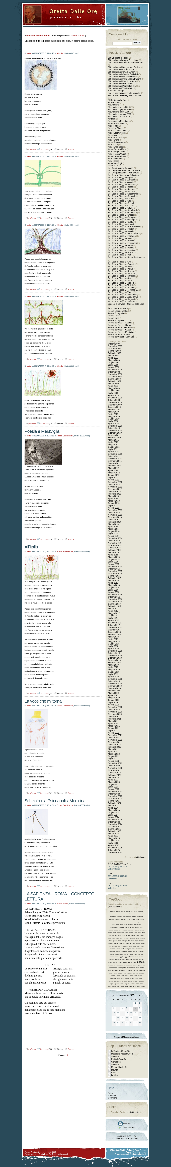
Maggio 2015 (114, 557)
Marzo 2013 (113, 496)
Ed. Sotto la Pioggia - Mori (119, 255)
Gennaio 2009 (114, 379)
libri (110, 946)
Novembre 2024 (115, 824)
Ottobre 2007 (114, 344)
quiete (115, 973)
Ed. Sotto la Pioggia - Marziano (122, 236)
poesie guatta (122, 967)
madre (118, 949)
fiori (119, 935)
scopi (118, 975)
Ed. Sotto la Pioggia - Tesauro (121, 287)
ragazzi (129, 973)
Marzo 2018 (113, 637)
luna (138, 946)
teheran (111, 981)
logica (130, 946)
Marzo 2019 (113, 665)
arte (137, 914)
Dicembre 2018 (115, 658)
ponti (109, 970)
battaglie (123, 919)
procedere (129, 970)
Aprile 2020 (113, 695)
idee (119, 941)
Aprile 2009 (113, 386)
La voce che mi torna (43, 701)
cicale (113, 924)
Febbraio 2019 (114, 662)
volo (138, 986)
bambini (117, 919)
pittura (130, 962)
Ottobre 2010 (114, 428)
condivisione (114, 927)
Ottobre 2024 (114, 822)
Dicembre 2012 (115, 489)
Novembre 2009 (115, 402)
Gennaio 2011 (114, 435)
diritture (124, 930)
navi (135, 954)
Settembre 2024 (115, 819)
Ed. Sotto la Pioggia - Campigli (121, 196)
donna (110, 932)
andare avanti (126, 914)
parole (141, 957)
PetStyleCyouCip (118, 1059)
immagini (124, 941)
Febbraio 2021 (114, 719)
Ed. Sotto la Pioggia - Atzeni (120, 182)
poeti (137, 967)
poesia (140, 961)
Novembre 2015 (115, 571)
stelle (118, 978)
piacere (115, 962)
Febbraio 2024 (114, 803)
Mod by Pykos (126, 1150)
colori (125, 924)
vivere (122, 986)
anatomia (118, 914)
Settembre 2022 (115, 763)
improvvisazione (139, 941)
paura (123, 959)
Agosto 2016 (113, 592)
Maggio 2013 (114, 501)
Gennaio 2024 (114, 801)
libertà (142, 943)
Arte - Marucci (114, 135)
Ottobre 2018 (114, 653)
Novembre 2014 (115, 543)
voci (130, 986)
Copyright (112, 1098)
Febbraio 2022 (114, 747)
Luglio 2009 (113, 393)
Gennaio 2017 (114, 604)
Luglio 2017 (113, 618)
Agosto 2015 (113, 564)
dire (120, 930)
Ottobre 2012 (114, 484)
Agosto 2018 (113, 648)
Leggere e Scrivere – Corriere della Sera (126, 304)
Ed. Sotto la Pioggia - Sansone (121, 273)
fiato (143, 932)
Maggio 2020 (114, 698)
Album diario (113, 105)
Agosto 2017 (113, 620)
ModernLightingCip (119, 1067)
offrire (116, 957)
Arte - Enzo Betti (115, 147)
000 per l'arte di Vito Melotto (120, 88)
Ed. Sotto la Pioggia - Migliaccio (122, 252)
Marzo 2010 (113, 412)
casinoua (115, 1072)
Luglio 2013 (113, 505)
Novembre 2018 (115, 655)
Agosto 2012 (113, 480)
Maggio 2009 (114, 388)
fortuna (128, 935)
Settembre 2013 (115, 510)
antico (133, 914)
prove (111, 973)
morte (126, 954)
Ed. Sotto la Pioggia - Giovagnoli (122, 219)
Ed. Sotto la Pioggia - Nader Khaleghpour (126, 257)
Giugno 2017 (114, 616)
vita (118, 986)
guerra (115, 941)
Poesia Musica (62, 903)
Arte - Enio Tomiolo (116, 123)
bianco (133, 919)
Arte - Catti (113, 144)
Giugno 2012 (114, 475)
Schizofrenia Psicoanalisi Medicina (55, 800)
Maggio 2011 (114, 444)
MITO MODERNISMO (118, 309)
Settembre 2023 (115, 791)
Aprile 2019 (113, 667)
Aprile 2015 (113, 555)
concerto (130, 924)
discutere (130, 930)
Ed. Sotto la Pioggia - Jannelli (121, 224)
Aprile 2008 (113, 358)
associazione (127, 916)
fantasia (131, 932)
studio (132, 978)
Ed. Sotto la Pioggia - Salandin (121, 301)
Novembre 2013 (115, 515)
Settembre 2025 (115, 848)
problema (122, 970)
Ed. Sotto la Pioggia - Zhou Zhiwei (123, 297)
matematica (139, 949)
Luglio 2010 (113, 421)
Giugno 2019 (114, 672)
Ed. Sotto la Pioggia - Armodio (121, 180)
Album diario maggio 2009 (119, 114)
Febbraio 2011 (114, 437)
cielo (117, 924)
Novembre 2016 (115, 599)
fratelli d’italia (139, 935)
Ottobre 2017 (114, 625)
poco (134, 962)
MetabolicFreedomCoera (122, 1054)
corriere (132, 927)
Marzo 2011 (113, 440)
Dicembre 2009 (115, 405)
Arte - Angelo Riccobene (119, 121)
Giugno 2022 (114, 756)
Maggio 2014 (114, 529)
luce (134, 946)
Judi (110, 874)
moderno (140, 951)
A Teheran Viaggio (116, 91)
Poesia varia (113, 318)
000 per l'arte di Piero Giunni (120, 84)
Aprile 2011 (113, 442)
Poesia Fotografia (116, 313)
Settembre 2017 (115, 623)
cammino (133, 922)
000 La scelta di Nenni (118, 58)
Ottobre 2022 (114, 766)
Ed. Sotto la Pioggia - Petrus (120, 269)
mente (118, 951)
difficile (116, 930)
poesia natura (128, 965)
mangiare (128, 949)
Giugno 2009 (114, 391)
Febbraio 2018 (114, 634)
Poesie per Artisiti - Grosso (120, 327)
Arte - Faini (113, 126)
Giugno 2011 (114, 447)
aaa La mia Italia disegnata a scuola (124, 93)
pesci (110, 962)
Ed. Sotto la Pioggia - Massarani (122, 243)
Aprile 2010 (113, 414)
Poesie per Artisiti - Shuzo (119, 334)
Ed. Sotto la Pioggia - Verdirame (122, 294)
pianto (120, 962)
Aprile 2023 (113, 780)
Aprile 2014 (113, 526)
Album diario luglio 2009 (118, 112)
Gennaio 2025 (114, 829)
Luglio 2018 (113, 646)
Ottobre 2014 (114, 541)
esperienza (120, 932)
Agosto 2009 (113, 395)
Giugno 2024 (114, 812)
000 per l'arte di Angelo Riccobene (123, 60)
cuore (137, 927)
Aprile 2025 (113, 836)
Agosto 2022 (113, 761)
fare (136, 932)
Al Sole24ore (114, 102)
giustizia (142, 938)
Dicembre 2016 (115, 601)
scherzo (141, 973)
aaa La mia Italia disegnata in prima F (124, 95)
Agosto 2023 (113, 789)
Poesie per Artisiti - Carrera (120, 325)
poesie (135, 965)
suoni (136, 978)
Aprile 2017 (113, 611)
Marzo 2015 (113, 552)
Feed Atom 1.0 (126, 1128)
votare (143, 986)
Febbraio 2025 (114, 831)
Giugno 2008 (114, 362)
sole (131, 975)
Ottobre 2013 (114, 512)
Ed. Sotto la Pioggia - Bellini (120, 187)
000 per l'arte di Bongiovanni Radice (124, 67)
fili (110, 935)
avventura (140, 916)
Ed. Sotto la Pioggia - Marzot (121, 238)
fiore (116, 935)
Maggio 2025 (114, 838)
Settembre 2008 (115, 369)
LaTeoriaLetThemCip (120, 1051)
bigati (137, 919)
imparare (131, 941)
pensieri (141, 959)
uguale (117, 984)
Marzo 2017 (113, 609)
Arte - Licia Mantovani (117, 130)
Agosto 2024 (113, 817)
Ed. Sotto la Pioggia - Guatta (120, 222)
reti (134, 973)
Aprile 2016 (113, 583)
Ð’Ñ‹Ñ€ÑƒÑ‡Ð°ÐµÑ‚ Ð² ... (119, 864)
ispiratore (128, 943)
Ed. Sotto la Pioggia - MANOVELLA (124, 234)
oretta (29, 53)
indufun (114, 1070)
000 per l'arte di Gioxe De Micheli (122, 77)
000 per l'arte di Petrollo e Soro (122, 81)
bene (128, 919)
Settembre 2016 (115, 594)
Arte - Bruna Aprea (116, 142)
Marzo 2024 (113, 805)
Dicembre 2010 (115, 433)
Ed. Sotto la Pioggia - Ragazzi (121, 299)
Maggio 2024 (114, 810)
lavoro (138, 943)
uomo (121, 984)
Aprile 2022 (113, 751)
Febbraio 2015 (114, 550)
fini (113, 935)
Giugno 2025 (114, 841)
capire (139, 922)
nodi (139, 954)
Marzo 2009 (113, 384)
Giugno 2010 (114, 419)
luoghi (142, 946)
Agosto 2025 (113, 845)
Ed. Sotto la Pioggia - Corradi (121, 205)
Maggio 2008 (114, 360)
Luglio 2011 (113, 449)
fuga (117, 938)
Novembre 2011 (115, 459)
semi (122, 975)
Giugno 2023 (114, 784)
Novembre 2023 (115, 796)
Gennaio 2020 (114, 688)
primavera (115, 970)
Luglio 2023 (113, 787)
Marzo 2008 (113, 355)
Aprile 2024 (113, 808)
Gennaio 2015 (114, 548)
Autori (110, 1093)
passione (118, 959)
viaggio (114, 986)
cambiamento (112, 922)
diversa (137, 930)
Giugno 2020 (114, 700)
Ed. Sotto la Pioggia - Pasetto (121, 266)
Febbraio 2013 (114, 494)
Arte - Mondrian (115, 159)
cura (141, 927)
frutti (109, 938)
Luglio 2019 (113, 674)
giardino (126, 938)
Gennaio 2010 (114, 407)
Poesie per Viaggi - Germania (121, 337)
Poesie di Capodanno (117, 320)
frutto (113, 938)
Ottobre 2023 (114, 794)
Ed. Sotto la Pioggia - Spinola (121, 283)
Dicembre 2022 (115, 770)
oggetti (121, 957)
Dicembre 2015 (115, 573)
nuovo (112, 957)
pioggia (125, 962)
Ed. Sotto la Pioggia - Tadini (120, 285)
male (122, 949)
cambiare (120, 922)
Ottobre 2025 (114, 850)
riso (137, 973)
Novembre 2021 (115, 740)
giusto (110, 941)
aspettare (119, 916)
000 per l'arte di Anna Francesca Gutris (125, 62)
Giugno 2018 (114, 644)
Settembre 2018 (115, 651)
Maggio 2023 (114, 782)
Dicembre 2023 (115, 798)
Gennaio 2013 (114, 491)
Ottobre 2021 (114, 737)
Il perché (112, 1095)
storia (122, 978)
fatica (139, 932)
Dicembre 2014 (115, 545)
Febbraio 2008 (114, 353)
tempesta (124, 981)
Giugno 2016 (114, 587)
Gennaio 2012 (114, 463)
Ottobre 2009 (114, 400)
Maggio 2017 (114, 613)
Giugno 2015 (114, 559)
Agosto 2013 (113, 508)
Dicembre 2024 (115, 826)
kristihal (114, 1075)
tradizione (141, 981)
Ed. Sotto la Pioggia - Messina (121, 250)
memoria (112, 951)
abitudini (112, 911)
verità (141, 984)
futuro (121, 938)
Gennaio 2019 (114, 660)
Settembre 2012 (115, 482)
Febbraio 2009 (114, 381)
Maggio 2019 (114, 669)
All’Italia (31, 546)
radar (124, 973)
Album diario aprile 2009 (119, 107)
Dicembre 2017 (115, 630)
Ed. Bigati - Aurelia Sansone (120, 168)
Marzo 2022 (113, 749)
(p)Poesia (30, 149)
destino (111, 930)
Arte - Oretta (113, 140)
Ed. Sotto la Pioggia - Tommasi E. (123, 290)
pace (136, 957)
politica (142, 967)
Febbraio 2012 (114, 466)
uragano (126, 984)
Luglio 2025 (113, 843)
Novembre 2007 (115, 346)
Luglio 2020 (113, 702)
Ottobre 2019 (114, 681)
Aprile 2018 (113, 639)
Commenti (42, 149)
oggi (126, 957)
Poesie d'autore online (38, 35)
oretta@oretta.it (134, 1112)
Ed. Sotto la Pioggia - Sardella (121, 276)
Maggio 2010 (114, 416)
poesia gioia (119, 965)
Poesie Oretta (30, 1152)
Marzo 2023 (113, 777)
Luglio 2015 (113, 562)
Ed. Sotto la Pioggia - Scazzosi (121, 278)
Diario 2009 (113, 166)
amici (135, 911)
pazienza (129, 959)
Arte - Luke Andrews (117, 156)
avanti (134, 916)
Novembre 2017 (115, 627)
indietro (110, 943)
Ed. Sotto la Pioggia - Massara (121, 241)
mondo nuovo (119, 954)
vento (137, 984)
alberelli (123, 911)
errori (114, 932)
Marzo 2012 (113, 468)
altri (132, 911)
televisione (117, 981)
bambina (111, 919)
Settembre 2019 (115, 679)
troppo (112, 984)
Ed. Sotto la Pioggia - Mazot (120, 245)
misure (135, 951)
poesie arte (141, 965)
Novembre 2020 (115, 712)
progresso (142, 970)
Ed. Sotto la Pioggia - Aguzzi (120, 177)
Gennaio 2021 (114, 716)
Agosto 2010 (113, 423)
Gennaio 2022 (114, 744)
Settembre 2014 (115, 538)
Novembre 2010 (115, 430)
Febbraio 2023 (114, 775)
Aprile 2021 (113, 723)
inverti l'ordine (78, 35)
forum (133, 935)
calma (142, 919)
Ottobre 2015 (114, 569)
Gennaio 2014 (114, 519)
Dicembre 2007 (115, 348)
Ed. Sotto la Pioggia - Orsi (119, 262)
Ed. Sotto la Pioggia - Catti (120, 201)
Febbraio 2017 (114, 606)
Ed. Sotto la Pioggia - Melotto (121, 248)
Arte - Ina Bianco (115, 128)
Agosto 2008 (113, 367)
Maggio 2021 (114, 726)
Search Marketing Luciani (134, 1154)
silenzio (127, 975)
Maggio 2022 (114, 754)
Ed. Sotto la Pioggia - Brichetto (121, 191)
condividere (137, 924)
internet (116, 943)
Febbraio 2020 (114, 691)
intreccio (122, 943)
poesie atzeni (113, 967)
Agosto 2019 (113, 676)
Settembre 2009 (115, 398)
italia (133, 943)
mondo (112, 954)
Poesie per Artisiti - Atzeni (119, 323)
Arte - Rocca (113, 161)
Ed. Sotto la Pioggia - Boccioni (121, 189)
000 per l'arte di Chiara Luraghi (121, 72)
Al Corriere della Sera (117, 100)
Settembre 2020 (115, 707)
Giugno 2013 (114, 503)
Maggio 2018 (114, 641)
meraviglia (124, 951)
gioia (137, 938)
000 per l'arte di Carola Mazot (121, 69)
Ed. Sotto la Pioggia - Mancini (121, 231)
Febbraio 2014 (114, 522)
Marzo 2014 (113, 524)
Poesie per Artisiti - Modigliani (121, 332)
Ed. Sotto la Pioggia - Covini (120, 208)
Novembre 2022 (115, 768)
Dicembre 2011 (115, 461)
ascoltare (113, 916)
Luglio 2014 (113, 534)
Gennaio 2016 (114, 576)
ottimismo (131, 957)
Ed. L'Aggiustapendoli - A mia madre (124, 170)
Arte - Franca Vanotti (117, 154)
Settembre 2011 (115, 454)
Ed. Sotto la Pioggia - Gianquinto (122, 217)
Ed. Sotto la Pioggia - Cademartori (123, 194)
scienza (113, 975)
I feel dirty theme (139, 1152)
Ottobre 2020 (114, 709)
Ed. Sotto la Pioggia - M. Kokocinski (124, 226)
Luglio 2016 (113, 590)
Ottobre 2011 (114, 456)
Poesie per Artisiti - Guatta (119, 330)
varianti (132, 984)
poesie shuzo (131, 967)
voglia (134, 986)
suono (141, 978)
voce (126, 986)
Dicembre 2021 (115, 742)
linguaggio (124, 946)
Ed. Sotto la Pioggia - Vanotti (121, 292)
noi (142, 954)
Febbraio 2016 (114, 578)
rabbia (120, 973)
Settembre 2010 (115, 426)
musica (131, 954)
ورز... (110, 883)
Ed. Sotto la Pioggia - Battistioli (121, 184)
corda (127, 927)
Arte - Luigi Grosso (116, 133)
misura (130, 951)
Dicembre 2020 (115, 714)
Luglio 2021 (113, 730)
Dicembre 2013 (115, 517)
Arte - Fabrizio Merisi (117, 149)
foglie (123, 935)
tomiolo (135, 981)
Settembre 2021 (115, 735)
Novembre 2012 (115, 487)
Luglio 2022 (113, 759)
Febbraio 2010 (114, 409)
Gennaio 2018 (114, 632)
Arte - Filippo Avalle (116, 151)
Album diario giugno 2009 (119, 109)
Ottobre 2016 (114, 597)
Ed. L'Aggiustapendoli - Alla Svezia (123, 173)
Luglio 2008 (113, 365)
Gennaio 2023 (114, 773)
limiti (119, 946)
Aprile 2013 (113, 498)
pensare (135, 959)
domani (142, 930)
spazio (140, 975)
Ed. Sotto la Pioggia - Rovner (121, 271)
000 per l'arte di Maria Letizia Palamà (124, 79)
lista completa (115, 907)
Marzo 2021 (113, 721)
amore (112, 914)
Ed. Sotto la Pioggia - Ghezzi (121, 215)
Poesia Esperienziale (65, 436)
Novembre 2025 (115, 852)
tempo (130, 981)
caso (143, 922)
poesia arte (111, 965)
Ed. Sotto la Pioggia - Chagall (121, 203)
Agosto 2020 (113, 705)
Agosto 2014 (113, 536)
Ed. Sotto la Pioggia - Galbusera (122, 212)
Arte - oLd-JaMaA (116, 137)
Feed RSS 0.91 (127, 1123)
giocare (132, 938)
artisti (140, 914)
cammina (126, 922)
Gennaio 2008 (114, 351)
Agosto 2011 (113, 451)
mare (133, 949)
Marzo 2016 (113, 580)
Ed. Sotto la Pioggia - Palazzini (121, 264)
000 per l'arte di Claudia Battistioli (123, 74)
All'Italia (60, 53)
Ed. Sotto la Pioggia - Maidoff (121, 229)
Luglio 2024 (113, 815)
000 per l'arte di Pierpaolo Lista (122, 86)
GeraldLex (115, 1062)
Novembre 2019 (115, 684)
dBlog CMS (115, 1150)
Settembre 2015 (115, 566)
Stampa (69, 149)
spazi (135, 975)
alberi (128, 911)
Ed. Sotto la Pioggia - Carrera (121, 198)
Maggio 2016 (114, 585)
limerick (114, 946)
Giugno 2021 (114, 728)
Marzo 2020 (113, 693)
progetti (135, 970)
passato (112, 959)
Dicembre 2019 (115, 686)
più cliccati (140, 857)
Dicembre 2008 (115, 376)
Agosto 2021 (113, 733)
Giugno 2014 (114, 531)
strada (127, 978)
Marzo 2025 (113, 834)
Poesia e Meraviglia (42, 431)
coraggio (121, 927)
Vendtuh (115, 1056)
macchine (112, 949)
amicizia (140, 911)
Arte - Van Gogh (115, 163)
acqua (118, 911)
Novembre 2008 (115, 374)
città (121, 924)
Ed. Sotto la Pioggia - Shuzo (120, 280)
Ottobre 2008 (114, 372)
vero (109, 986)
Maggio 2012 (114, 473)
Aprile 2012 (113, 470)
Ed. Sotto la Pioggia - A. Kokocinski (123, 175)
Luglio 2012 (113, 477)
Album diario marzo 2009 (119, 116)
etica (126, 932)
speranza (113, 978)
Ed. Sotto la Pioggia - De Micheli (122, 210)
